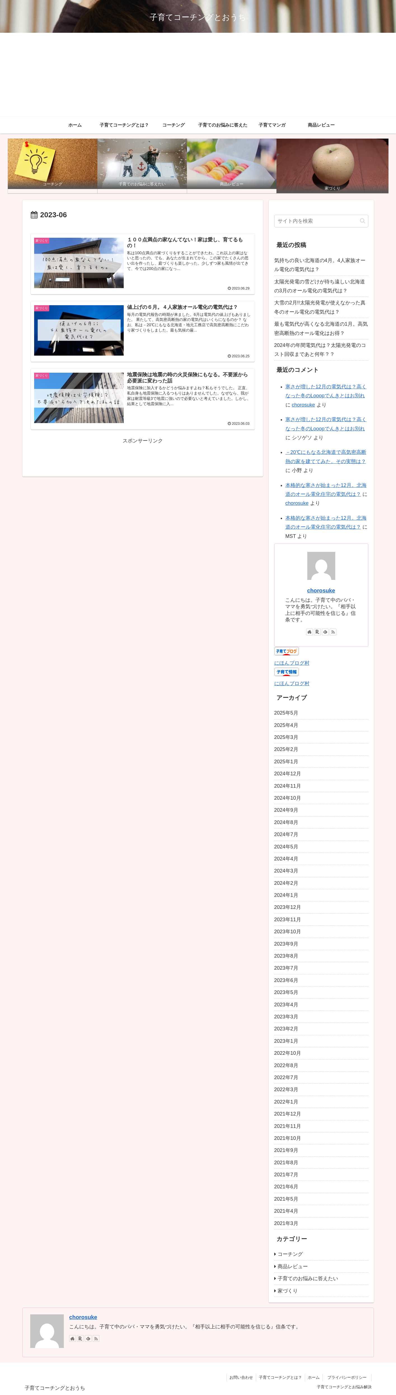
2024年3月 (286, 871)
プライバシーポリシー (349, 1377)
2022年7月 (286, 1077)
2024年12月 (287, 773)
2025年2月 (286, 749)
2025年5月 (286, 713)
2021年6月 (286, 1186)
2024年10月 (287, 798)
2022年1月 (286, 1102)
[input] (321, 221)
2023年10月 (287, 931)
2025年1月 (286, 761)
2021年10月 (287, 1138)
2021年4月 (286, 1211)
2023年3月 (286, 1017)
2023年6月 (286, 980)
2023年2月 (286, 1029)
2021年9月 (286, 1150)
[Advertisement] (198, 75)
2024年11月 (287, 786)
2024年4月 (286, 859)
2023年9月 (286, 944)
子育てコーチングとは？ (280, 1377)
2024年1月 (286, 895)
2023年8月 (286, 956)
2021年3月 (286, 1223)
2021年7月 (286, 1174)
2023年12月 (287, 907)
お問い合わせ (241, 1377)
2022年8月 (286, 1065)
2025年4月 (286, 725)
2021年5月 (286, 1199)
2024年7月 (286, 834)
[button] (362, 221)
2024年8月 (286, 822)
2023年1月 (286, 1041)
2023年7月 (286, 968)
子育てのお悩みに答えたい (308, 1278)
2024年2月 (286, 883)
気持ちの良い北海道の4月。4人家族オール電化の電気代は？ (319, 265)
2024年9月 (286, 810)
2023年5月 (286, 992)
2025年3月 (286, 737)
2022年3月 (286, 1089)
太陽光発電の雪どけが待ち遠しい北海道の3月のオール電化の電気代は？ (319, 286)
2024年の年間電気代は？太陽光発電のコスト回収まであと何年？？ (320, 349)
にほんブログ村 (292, 663)
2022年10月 (287, 1053)
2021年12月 (287, 1114)
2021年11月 (287, 1126)
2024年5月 (286, 847)
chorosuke (303, 405)
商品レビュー (293, 1266)
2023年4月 (286, 1004)
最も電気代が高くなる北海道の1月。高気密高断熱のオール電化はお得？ (321, 328)
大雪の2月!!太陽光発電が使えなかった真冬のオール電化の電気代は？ (319, 307)
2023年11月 (287, 919)
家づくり (288, 1291)
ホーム (314, 1377)
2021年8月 (286, 1162)
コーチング (290, 1254)
